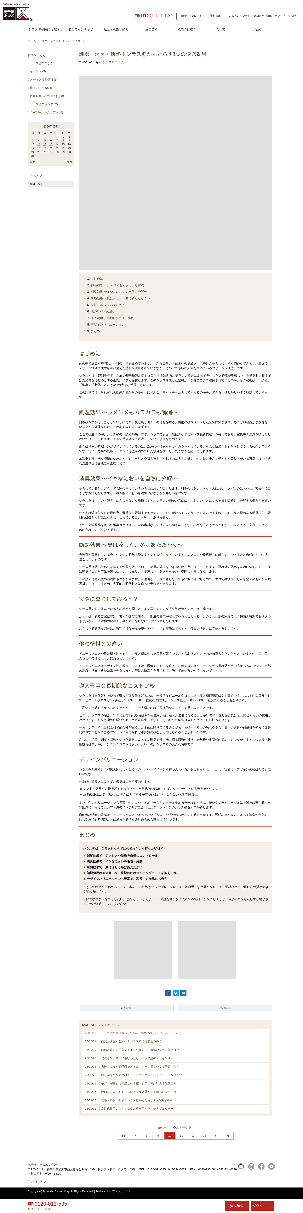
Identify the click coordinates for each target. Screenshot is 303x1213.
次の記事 (225, 1008)
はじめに (97, 278)
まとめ (95, 331)
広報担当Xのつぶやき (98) (47, 96)
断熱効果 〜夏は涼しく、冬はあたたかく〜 (120, 298)
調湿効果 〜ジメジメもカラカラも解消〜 (119, 285)
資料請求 (215, 16)
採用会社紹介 (187, 29)
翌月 (69, 161)
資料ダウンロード (191, 16)
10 (169, 1135)
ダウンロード (262, 1205)
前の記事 (126, 1008)
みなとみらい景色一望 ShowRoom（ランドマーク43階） (264, 16)
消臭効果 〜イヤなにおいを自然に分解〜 (119, 291)
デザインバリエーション (108, 324)
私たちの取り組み (116, 29)
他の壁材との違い (103, 311)
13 (204, 1135)
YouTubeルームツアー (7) (46, 112)
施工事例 (151, 29)
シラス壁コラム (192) (44, 104)
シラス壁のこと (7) (42, 63)
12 (193, 1135)
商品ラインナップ (80, 29)
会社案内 (222, 29)
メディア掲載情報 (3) (44, 79)
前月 (33, 161)
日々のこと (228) (41, 87)
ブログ (257, 29)
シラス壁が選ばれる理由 (45, 29)
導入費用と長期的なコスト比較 (112, 318)
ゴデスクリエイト (120, 1195)
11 (181, 1135)
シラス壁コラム (113, 62)
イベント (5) (38, 71)
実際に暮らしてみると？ (108, 304)
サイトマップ (38, 1185)
